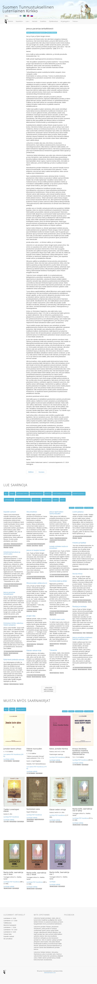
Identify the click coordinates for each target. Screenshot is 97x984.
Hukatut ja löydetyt (79, 543)
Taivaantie (53, 650)
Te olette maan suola (57, 619)
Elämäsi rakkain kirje (34, 650)
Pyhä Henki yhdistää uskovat (14, 660)
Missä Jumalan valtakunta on (37, 583)
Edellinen (31, 472)
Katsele (34, 21)
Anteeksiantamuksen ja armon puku (12, 553)
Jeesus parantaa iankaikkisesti (9, 593)
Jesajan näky (31, 616)
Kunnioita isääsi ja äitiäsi (58, 581)
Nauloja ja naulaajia (79, 606)
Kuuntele (19, 21)
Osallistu (43, 21)
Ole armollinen (32, 512)
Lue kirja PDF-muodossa (57, 757)
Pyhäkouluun (53, 21)
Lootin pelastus (78, 512)
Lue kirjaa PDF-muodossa (80, 818)
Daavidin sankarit (10, 512)
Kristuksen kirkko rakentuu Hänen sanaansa (13, 624)
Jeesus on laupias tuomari (36, 550)
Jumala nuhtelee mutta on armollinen (58, 547)
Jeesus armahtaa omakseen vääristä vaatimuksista (82, 638)
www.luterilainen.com (50, 972)
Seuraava (41, 472)
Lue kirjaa (52, 882)
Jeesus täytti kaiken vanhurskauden (56, 513)
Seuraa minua (77, 574)
